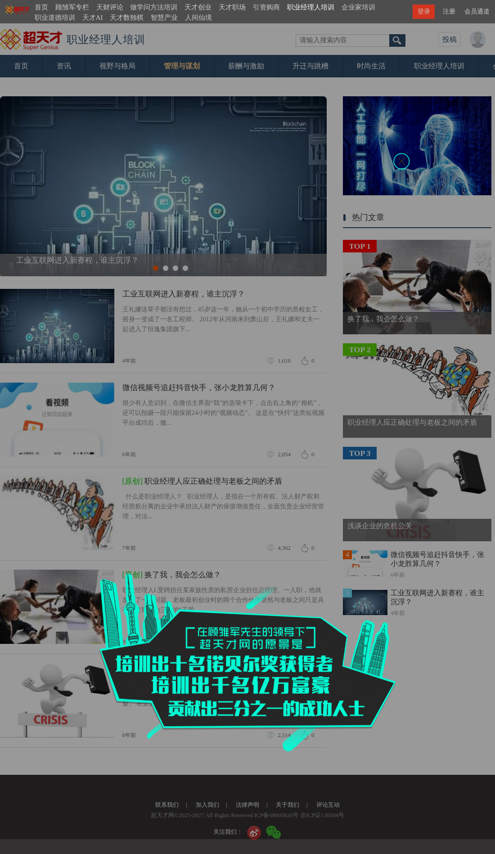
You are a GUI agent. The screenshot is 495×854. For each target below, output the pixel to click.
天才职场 (232, 7)
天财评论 (109, 7)
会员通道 (477, 11)
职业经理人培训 (310, 7)
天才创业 (198, 7)
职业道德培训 (55, 17)
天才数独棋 (127, 17)
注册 (449, 11)
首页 (41, 7)
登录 (424, 11)
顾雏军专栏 (72, 7)
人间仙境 (198, 17)
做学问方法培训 (153, 7)
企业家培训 (358, 7)
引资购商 (266, 7)
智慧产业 (164, 17)
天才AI (92, 17)
